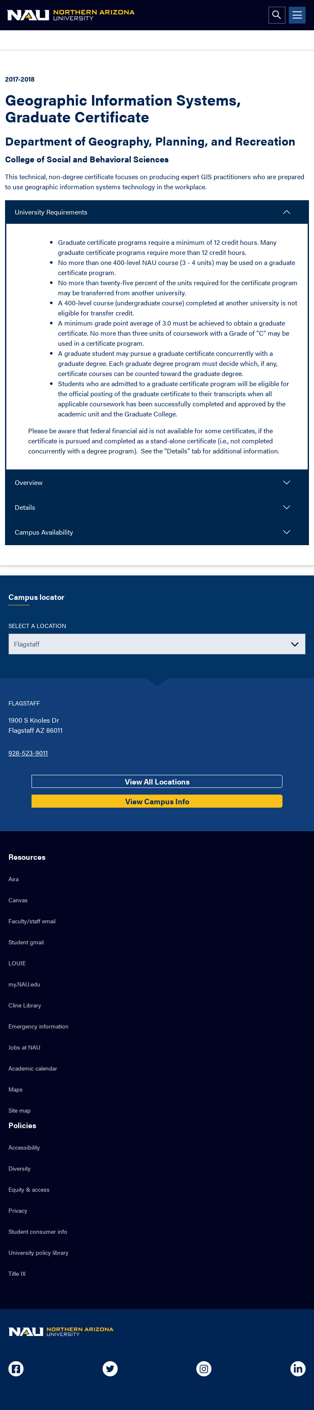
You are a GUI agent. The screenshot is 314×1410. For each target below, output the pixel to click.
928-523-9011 (28, 753)
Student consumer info (37, 1231)
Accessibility (24, 1147)
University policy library (38, 1252)
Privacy (17, 1210)
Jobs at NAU (24, 1047)
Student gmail (26, 942)
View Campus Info (157, 801)
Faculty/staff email (31, 921)
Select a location (37, 625)
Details (25, 507)
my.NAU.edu (24, 984)
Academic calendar (32, 1068)
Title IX (17, 1273)
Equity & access (29, 1189)
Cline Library (24, 1005)
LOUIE (17, 963)
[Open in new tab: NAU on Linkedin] (298, 1368)
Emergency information (38, 1026)
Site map (19, 1110)
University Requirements (51, 212)
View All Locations (157, 781)
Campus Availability (44, 532)
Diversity (19, 1168)
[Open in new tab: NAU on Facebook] (16, 1368)
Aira (13, 879)
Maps (15, 1089)
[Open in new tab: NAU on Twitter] (110, 1368)
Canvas (18, 900)
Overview (28, 482)
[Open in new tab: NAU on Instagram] (203, 1368)
